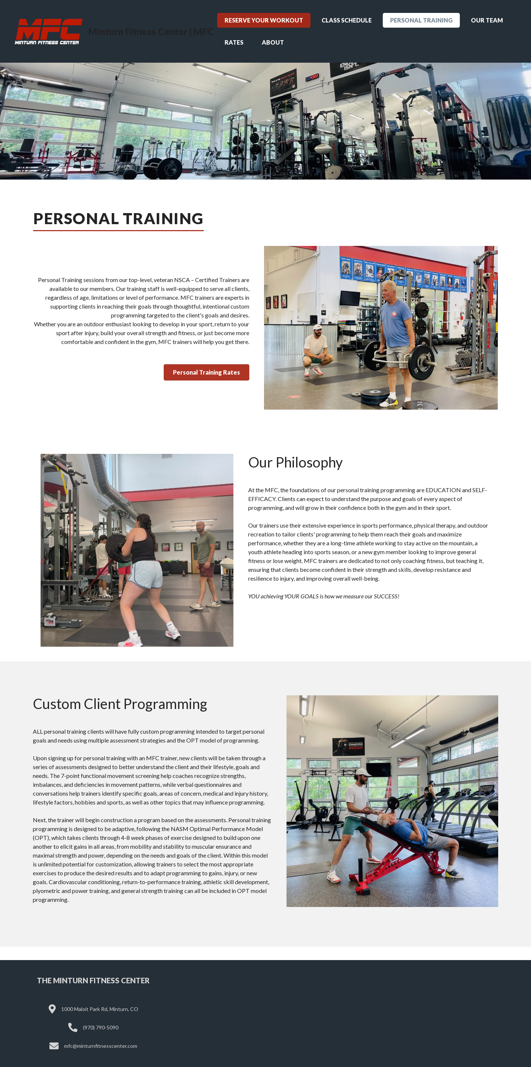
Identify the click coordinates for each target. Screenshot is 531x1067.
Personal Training (421, 20)
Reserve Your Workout (264, 20)
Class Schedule (347, 20)
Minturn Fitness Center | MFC (151, 31)
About (273, 42)
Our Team (487, 20)
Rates (234, 42)
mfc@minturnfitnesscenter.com (100, 1046)
